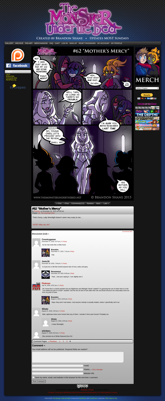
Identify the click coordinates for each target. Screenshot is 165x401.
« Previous (52, 341)
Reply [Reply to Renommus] (72, 273)
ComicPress (93, 398)
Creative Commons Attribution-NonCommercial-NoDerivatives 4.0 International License (82, 392)
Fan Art (29, 43)
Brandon (37, 211)
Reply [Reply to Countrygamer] (65, 241)
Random (90, 203)
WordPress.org (11, 80)
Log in (8, 74)
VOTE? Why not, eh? (41, 225)
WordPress (82, 398)
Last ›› (106, 203)
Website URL (89, 373)
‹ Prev (66, 203)
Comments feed (11, 78)
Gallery (9, 43)
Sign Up (73, 43)
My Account (103, 43)
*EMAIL (93, 369)
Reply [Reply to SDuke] (63, 311)
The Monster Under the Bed (61, 398)
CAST (57, 43)
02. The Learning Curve (46, 213)
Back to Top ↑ (113, 398)
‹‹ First (58, 203)
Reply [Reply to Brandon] (72, 251)
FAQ (51, 43)
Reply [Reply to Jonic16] (65, 263)
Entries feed (10, 76)
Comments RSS (127, 231)
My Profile (116, 43)
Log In (65, 43)
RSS (106, 398)
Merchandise (41, 43)
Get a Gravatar (97, 370)
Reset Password (87, 43)
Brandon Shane (87, 390)
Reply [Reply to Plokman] (62, 285)
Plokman (46, 283)
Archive (19, 43)
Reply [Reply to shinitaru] (63, 333)
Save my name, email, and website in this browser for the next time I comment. (66, 377)
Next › (98, 203)
